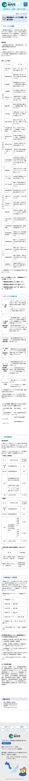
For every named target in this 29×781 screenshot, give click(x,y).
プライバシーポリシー (22, 730)
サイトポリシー (7, 730)
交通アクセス (7, 727)
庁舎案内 (22, 727)
